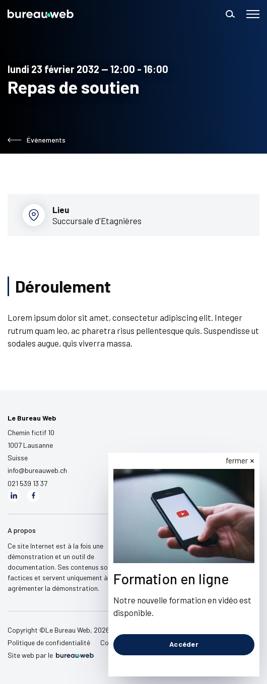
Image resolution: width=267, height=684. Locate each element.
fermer (237, 460)
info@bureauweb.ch (37, 470)
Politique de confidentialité (49, 642)
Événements (36, 140)
